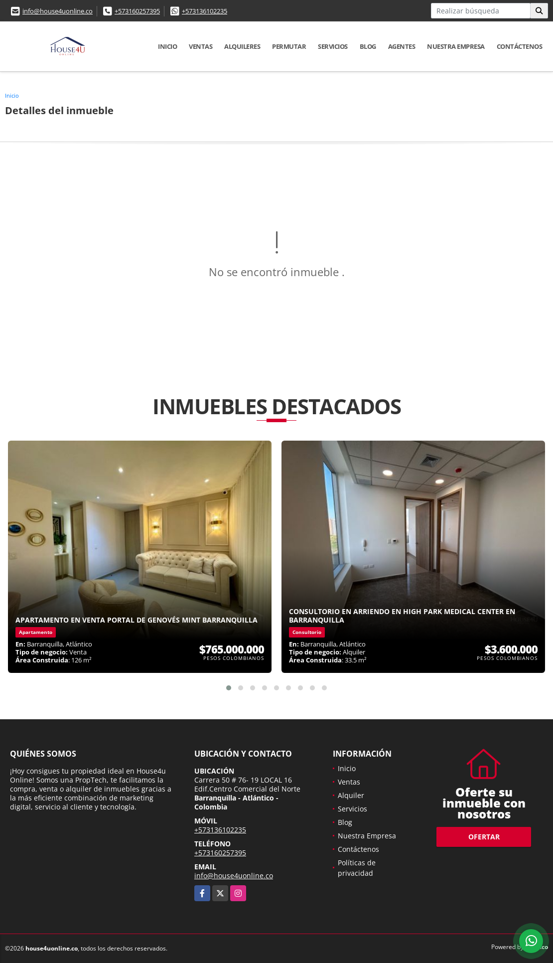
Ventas (200, 46)
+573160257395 (137, 10)
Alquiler (351, 795)
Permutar (289, 46)
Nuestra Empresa (456, 46)
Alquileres (242, 46)
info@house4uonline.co (57, 10)
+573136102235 (204, 10)
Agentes (401, 46)
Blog (368, 46)
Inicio (167, 46)
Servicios (333, 46)
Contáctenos (520, 46)
